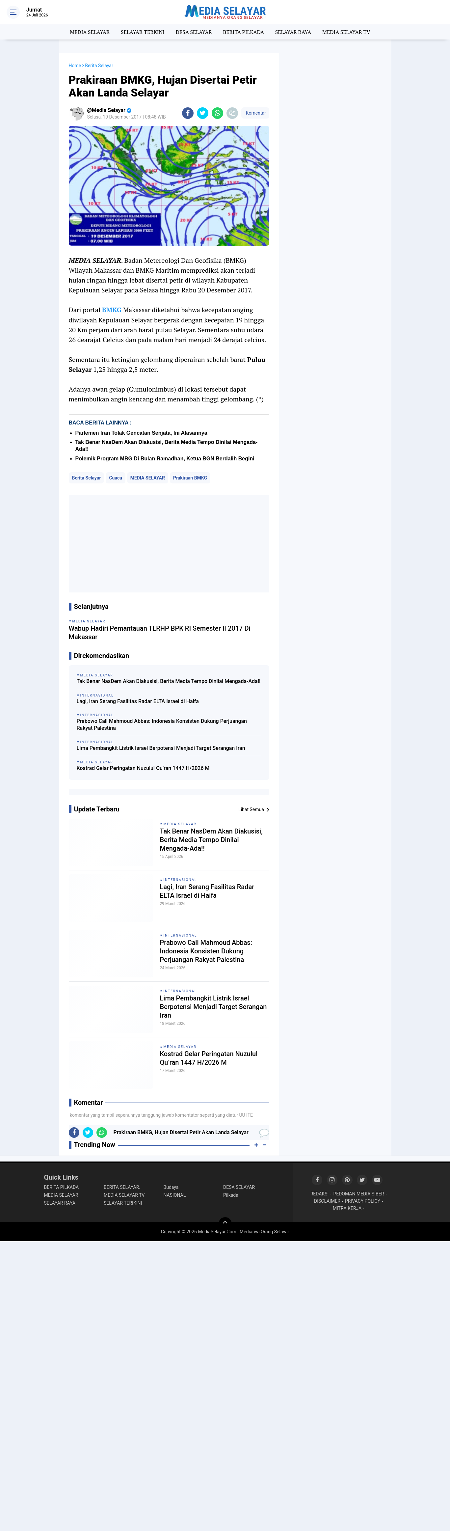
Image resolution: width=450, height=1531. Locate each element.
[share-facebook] (188, 113)
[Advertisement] (169, 544)
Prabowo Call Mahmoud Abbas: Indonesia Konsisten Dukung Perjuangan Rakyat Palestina (162, 724)
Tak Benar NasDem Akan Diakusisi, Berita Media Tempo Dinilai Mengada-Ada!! (169, 681)
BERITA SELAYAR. (122, 1187)
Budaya (171, 1187)
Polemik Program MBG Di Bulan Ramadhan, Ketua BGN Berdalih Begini (164, 458)
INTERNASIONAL (180, 880)
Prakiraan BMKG (190, 477)
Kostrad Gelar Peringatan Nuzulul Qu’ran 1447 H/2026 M (143, 768)
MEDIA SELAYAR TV (346, 32)
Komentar (255, 113)
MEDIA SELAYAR (90, 32)
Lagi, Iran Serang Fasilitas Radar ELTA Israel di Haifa (138, 701)
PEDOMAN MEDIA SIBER (358, 1193)
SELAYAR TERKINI (143, 32)
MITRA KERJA (347, 1208)
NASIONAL (175, 1195)
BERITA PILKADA (243, 32)
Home (75, 65)
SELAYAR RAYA (293, 32)
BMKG (111, 309)
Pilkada (230, 1195)
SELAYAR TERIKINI (123, 1203)
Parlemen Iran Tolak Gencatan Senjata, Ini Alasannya (141, 433)
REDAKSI (319, 1193)
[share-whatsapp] (217, 113)
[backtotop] (225, 1223)
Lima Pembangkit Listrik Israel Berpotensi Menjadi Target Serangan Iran (161, 748)
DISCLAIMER (327, 1201)
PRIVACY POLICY (362, 1201)
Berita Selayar (86, 477)
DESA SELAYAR (194, 32)
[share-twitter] (202, 113)
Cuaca (115, 477)
